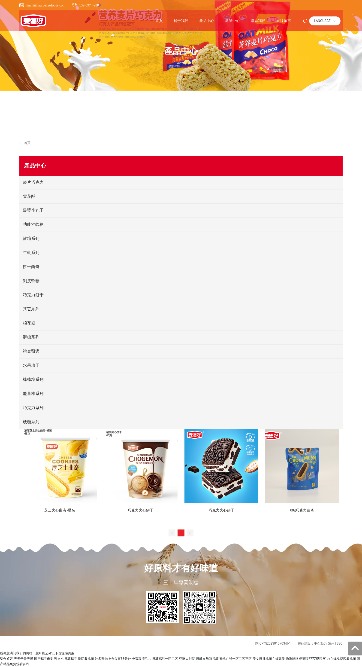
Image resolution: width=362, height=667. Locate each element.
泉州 (331, 644)
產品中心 (181, 51)
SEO (340, 644)
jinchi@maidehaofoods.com (45, 5)
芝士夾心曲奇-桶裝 (59, 510)
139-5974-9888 (90, 5)
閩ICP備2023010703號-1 (273, 644)
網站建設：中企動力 (312, 644)
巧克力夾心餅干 (141, 510)
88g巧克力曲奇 (302, 510)
